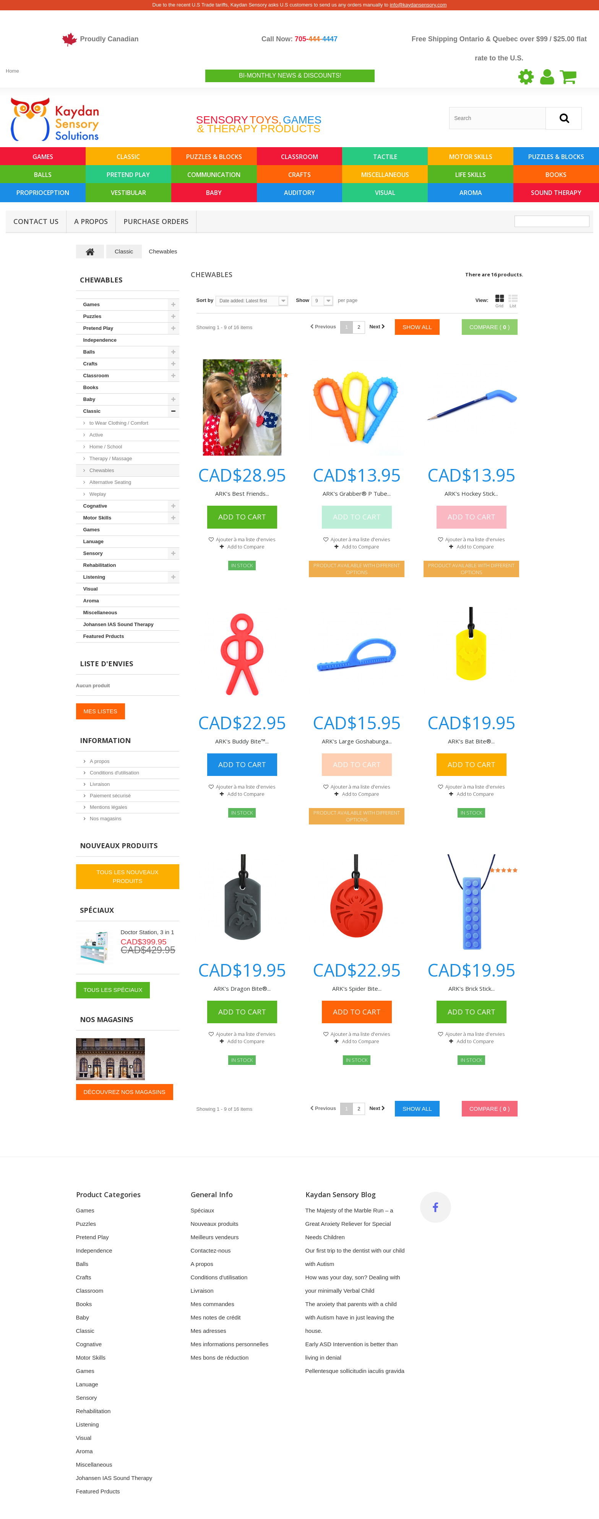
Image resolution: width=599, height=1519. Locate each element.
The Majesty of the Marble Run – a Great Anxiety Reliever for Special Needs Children (349, 1223)
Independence (100, 340)
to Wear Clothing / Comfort (118, 423)
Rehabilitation (99, 565)
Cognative (95, 506)
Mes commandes (212, 1304)
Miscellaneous (385, 174)
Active (95, 435)
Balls (43, 174)
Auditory (299, 192)
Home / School (105, 447)
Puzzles (92, 316)
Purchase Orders (155, 221)
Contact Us (35, 221)
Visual (385, 192)
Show (302, 300)
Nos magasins (105, 818)
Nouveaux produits (118, 845)
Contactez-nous (211, 1250)
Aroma (470, 192)
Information (105, 740)
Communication (213, 174)
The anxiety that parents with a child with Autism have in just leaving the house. (351, 1317)
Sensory (93, 553)
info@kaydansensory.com (418, 5)
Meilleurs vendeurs (215, 1237)
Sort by (205, 300)
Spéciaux (97, 910)
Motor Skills (470, 157)
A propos (91, 221)
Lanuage (93, 541)
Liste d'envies (106, 663)
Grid (499, 301)
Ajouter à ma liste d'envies (245, 539)
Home (12, 71)
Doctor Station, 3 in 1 (147, 932)
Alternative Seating (109, 482)
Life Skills (470, 174)
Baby (214, 192)
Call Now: (299, 39)
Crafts (299, 174)
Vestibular (128, 192)
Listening (94, 577)
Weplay (97, 494)
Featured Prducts (103, 636)
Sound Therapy (556, 192)
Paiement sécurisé (110, 795)
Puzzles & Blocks (214, 157)
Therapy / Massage (110, 458)
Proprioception (42, 192)
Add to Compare (246, 546)
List (513, 301)
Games (42, 157)
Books (556, 174)
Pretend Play (128, 174)
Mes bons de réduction (220, 1357)
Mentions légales (108, 807)
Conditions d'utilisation (114, 773)
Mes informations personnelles (229, 1344)
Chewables (101, 470)
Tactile (385, 157)
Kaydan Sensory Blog (340, 1194)
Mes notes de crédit (216, 1317)
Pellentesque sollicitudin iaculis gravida (354, 1371)
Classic (128, 157)
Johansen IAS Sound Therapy (118, 624)
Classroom (299, 157)
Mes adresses (208, 1331)
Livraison (99, 784)
